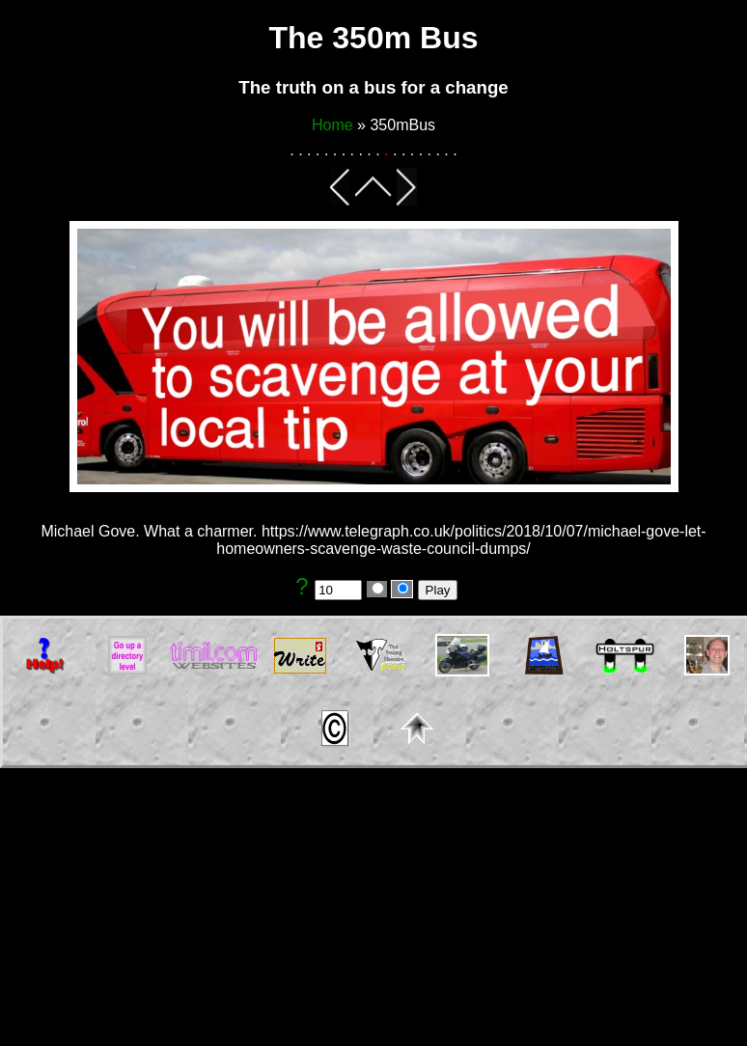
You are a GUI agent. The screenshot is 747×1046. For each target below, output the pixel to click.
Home (332, 125)
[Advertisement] (373, 911)
